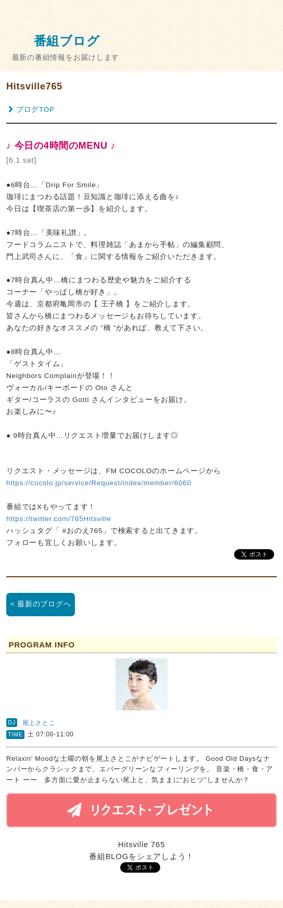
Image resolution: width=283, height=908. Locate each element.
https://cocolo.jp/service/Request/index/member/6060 (98, 483)
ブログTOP (31, 109)
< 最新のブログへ (40, 604)
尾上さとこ (39, 723)
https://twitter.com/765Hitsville (58, 519)
